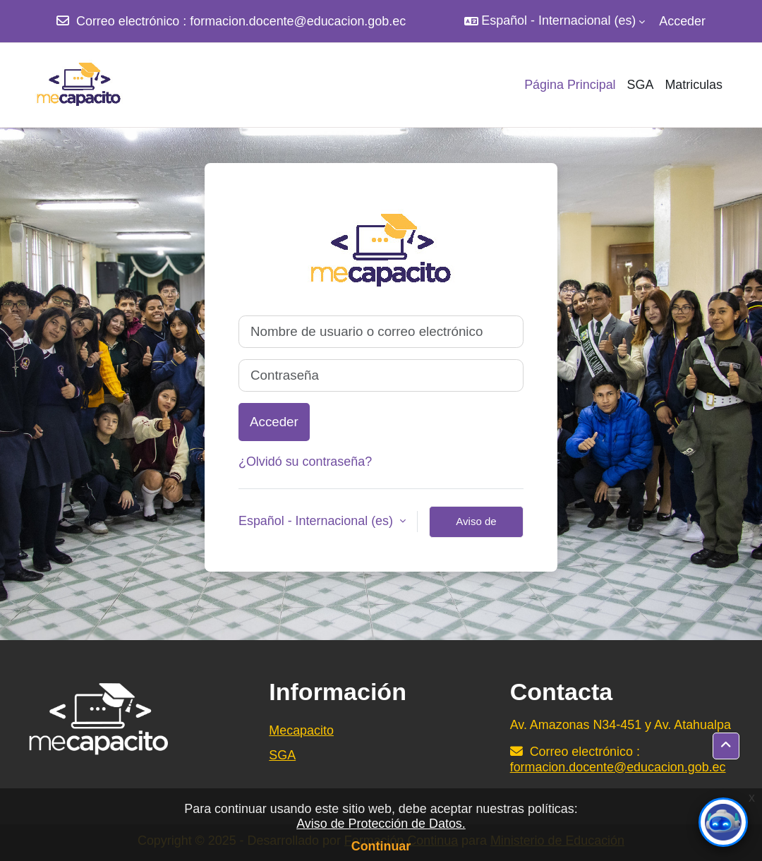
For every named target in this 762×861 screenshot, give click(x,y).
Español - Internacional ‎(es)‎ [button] (317, 521)
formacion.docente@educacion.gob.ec (298, 21)
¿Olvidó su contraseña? (305, 461)
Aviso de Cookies (476, 526)
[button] (554, 21)
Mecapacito (301, 730)
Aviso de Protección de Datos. (381, 824)
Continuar (381, 846)
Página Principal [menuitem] (569, 85)
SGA (282, 755)
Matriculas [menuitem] (693, 85)
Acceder (682, 21)
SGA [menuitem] (640, 85)
